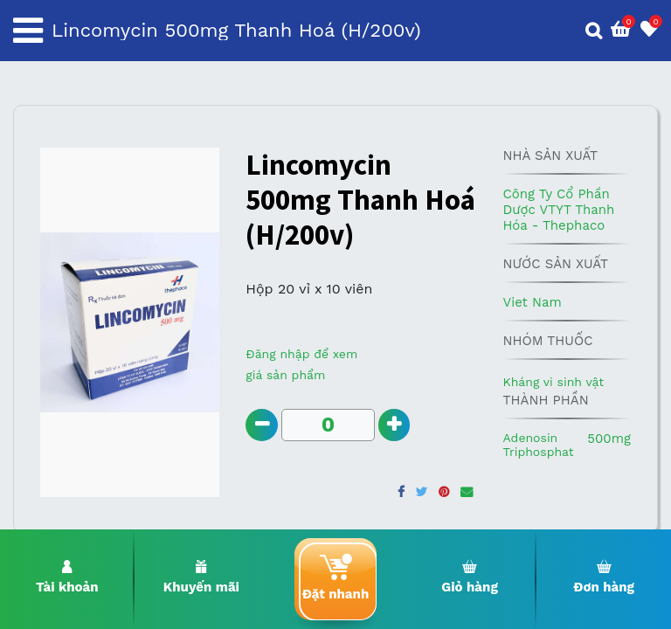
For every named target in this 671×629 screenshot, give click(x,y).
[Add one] (397, 426)
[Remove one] (263, 426)
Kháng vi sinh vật (553, 382)
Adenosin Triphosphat (537, 445)
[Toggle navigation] (28, 30)
